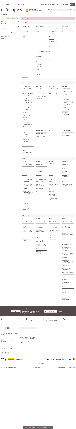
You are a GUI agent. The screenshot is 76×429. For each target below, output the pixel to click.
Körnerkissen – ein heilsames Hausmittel (53, 199)
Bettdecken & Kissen (28, 104)
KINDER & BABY (25, 95)
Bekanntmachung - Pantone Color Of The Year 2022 (28, 178)
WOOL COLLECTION (26, 91)
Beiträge (64, 218)
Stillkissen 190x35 (66, 88)
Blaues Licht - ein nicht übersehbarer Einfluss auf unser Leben (54, 190)
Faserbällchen (67, 116)
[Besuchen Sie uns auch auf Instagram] (18, 311)
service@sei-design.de (9, 346)
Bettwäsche (26, 107)
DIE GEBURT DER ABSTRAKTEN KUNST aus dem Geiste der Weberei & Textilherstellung (41, 186)
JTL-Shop (63, 367)
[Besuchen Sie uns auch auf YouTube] (15, 311)
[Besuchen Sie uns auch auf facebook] (2, 353)
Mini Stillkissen (65, 110)
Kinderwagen (25, 136)
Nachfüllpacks (65, 112)
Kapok (65, 96)
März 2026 (38, 161)
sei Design (3, 38)
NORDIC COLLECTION (40, 98)
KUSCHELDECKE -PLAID (27, 152)
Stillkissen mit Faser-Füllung (68, 94)
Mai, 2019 (51, 181)
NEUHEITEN (38, 218)
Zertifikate (51, 218)
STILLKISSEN (26, 97)
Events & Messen (43, 4)
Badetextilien (25, 143)
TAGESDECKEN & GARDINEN (25, 111)
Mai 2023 (64, 161)
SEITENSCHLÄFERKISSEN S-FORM (41, 131)
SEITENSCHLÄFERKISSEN (27, 124)
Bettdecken (24, 132)
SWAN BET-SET (54, 91)
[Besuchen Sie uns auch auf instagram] (8, 353)
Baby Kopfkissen (25, 130)
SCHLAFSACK (25, 141)
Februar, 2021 (38, 174)
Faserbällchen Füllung (68, 102)
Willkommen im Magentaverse (65, 172)
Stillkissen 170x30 (29, 98)
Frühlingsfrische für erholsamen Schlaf (40, 165)
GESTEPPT (26, 119)
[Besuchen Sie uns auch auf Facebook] (12, 311)
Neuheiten (38, 191)
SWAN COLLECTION (26, 90)
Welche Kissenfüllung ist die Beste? (67, 185)
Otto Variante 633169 (68, 105)
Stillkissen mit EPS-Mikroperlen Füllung (68, 90)
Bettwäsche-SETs (25, 134)
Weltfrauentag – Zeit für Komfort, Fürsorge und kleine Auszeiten (40, 170)
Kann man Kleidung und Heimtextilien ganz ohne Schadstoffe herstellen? (27, 208)
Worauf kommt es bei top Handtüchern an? (54, 185)
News (49, 4)
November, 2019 (25, 181)
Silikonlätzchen (25, 147)
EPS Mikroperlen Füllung (67, 100)
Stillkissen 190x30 (29, 100)
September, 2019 (39, 181)
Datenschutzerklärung (26, 311)
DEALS (24, 150)
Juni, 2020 (51, 174)
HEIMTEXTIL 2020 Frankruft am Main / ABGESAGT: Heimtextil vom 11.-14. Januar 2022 (27, 186)
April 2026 (24, 161)
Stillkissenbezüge (65, 109)
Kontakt (66, 4)
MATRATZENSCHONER (26, 117)
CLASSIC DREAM (66, 176)
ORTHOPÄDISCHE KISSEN (41, 88)
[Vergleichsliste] (50, 10)
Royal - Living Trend (28, 114)
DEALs (23, 218)
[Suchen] (63, 10)
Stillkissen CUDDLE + (66, 107)
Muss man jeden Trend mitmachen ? (54, 178)
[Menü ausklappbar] (1, 10)
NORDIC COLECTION (26, 88)
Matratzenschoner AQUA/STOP (26, 145)
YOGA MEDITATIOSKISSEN (27, 126)
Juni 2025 (51, 161)
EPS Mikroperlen (67, 114)
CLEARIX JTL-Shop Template (70, 367)
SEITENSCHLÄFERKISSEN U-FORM (41, 134)
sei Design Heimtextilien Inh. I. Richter (8, 36)
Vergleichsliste (55, 4)
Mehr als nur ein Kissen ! (55, 163)
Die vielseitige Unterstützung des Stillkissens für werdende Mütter (67, 166)
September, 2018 (25, 202)
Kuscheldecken (27, 109)
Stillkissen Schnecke (29, 102)
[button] (2, 1)
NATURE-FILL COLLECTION (27, 93)
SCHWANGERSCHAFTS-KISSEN (40, 137)
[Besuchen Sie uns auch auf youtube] (5, 353)
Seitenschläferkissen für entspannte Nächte (27, 165)
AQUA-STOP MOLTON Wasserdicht (66, 131)
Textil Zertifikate (26, 203)
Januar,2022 (24, 174)
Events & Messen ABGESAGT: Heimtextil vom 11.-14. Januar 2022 (27, 192)
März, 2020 (64, 174)
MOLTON (26, 121)
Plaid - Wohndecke (27, 115)
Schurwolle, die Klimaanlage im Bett (53, 195)
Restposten (38, 190)
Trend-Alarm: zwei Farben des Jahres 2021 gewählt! (41, 178)
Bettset (23, 137)
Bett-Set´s (26, 105)
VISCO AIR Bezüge (40, 93)
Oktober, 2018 (65, 181)
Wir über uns (61, 4)
